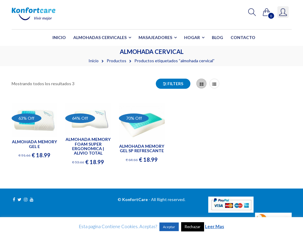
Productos (116, 60)
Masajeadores (155, 37)
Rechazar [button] (193, 226)
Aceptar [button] (169, 227)
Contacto (243, 37)
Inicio (59, 37)
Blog (217, 37)
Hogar (192, 37)
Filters (173, 83)
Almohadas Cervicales (100, 37)
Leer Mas (214, 226)
